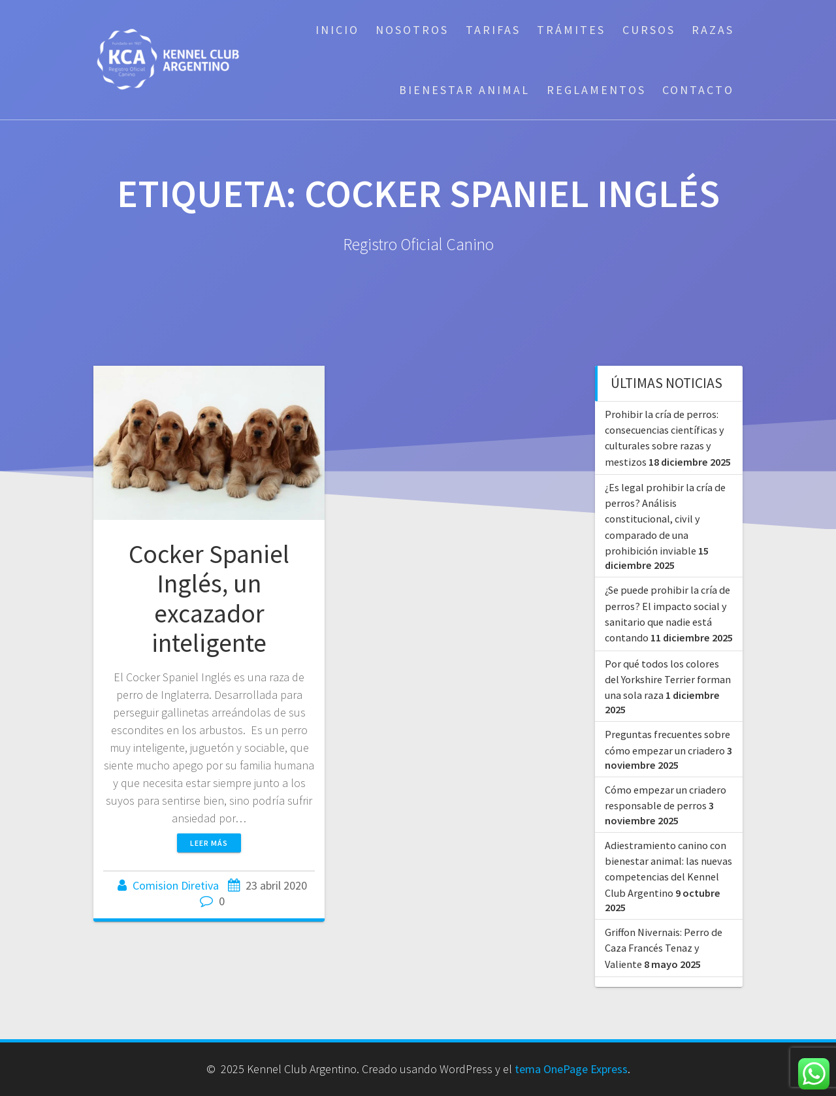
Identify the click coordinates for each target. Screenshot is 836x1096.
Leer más (209, 843)
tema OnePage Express (571, 1068)
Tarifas (493, 29)
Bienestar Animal (464, 89)
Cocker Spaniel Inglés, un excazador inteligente (209, 599)
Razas (713, 29)
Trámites (571, 29)
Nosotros (412, 29)
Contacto (698, 89)
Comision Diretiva (176, 885)
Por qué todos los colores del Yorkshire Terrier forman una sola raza (668, 679)
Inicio (337, 29)
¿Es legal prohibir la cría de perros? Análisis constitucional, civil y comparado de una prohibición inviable (665, 519)
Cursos (648, 29)
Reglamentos (596, 89)
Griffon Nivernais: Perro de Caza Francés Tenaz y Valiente (663, 948)
